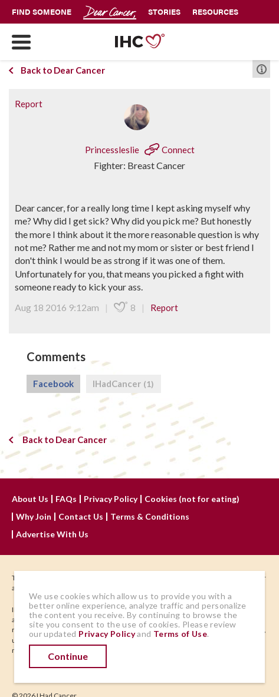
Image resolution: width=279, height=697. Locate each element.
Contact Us (80, 517)
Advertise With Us (52, 534)
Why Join (33, 517)
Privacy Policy (110, 499)
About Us (30, 499)
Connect (170, 149)
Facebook (53, 383)
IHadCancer (124, 384)
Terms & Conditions (149, 517)
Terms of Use (180, 634)
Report (28, 103)
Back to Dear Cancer (57, 70)
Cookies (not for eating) (192, 499)
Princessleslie (113, 149)
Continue (68, 656)
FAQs (66, 499)
